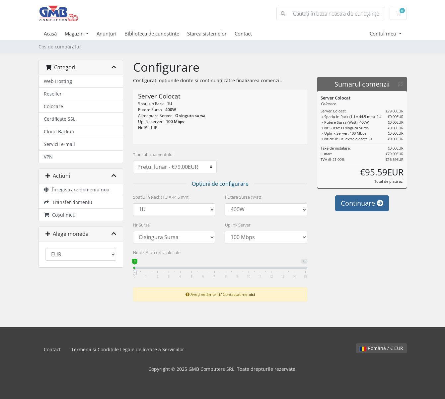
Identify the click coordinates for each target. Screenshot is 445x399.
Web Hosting (58, 81)
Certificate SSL (59, 119)
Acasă (50, 33)
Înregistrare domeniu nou (77, 189)
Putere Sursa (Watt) (243, 197)
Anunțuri (106, 33)
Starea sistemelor (207, 33)
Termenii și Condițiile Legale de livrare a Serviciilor (127, 349)
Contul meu (384, 33)
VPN (48, 157)
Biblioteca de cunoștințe (151, 33)
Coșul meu (60, 215)
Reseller (53, 94)
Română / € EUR (381, 348)
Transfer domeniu (68, 202)
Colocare (53, 106)
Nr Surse (141, 225)
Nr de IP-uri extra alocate (157, 252)
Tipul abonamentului (153, 155)
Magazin (75, 33)
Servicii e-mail (59, 144)
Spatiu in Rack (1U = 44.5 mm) (161, 197)
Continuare (362, 203)
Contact (243, 33)
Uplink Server (238, 225)
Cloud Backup (59, 131)
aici (252, 294)
